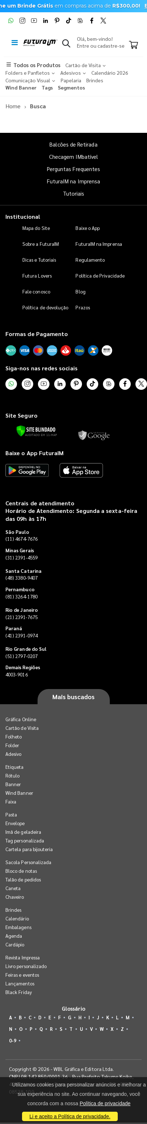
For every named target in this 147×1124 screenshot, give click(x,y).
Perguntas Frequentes (73, 168)
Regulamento (90, 260)
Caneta (13, 888)
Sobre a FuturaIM (40, 244)
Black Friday (18, 992)
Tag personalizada (24, 840)
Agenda (13, 936)
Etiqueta (14, 767)
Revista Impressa (22, 957)
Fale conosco (36, 291)
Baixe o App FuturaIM (34, 453)
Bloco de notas (21, 871)
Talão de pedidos (23, 879)
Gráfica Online (20, 719)
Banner (13, 784)
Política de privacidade (104, 1103)
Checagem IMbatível (73, 156)
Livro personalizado (26, 966)
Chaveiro (14, 897)
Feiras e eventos (22, 975)
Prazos (82, 307)
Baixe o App (87, 228)
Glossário (74, 1008)
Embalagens (18, 927)
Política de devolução (45, 307)
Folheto (13, 736)
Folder (12, 745)
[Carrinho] (133, 45)
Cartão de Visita (22, 728)
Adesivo (13, 754)
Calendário (17, 918)
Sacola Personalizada (28, 862)
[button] (66, 45)
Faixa (10, 801)
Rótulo (12, 775)
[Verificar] (36, 431)
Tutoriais (74, 193)
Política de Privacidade (100, 276)
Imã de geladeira (23, 832)
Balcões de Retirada (73, 144)
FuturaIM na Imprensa (73, 181)
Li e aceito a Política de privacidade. (69, 1116)
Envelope (15, 823)
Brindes (13, 910)
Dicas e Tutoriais (39, 260)
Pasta (11, 814)
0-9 (12, 1040)
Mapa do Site (36, 228)
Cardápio (15, 944)
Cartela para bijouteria (29, 849)
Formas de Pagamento (36, 333)
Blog (80, 291)
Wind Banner (19, 793)
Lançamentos (19, 983)
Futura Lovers (37, 276)
